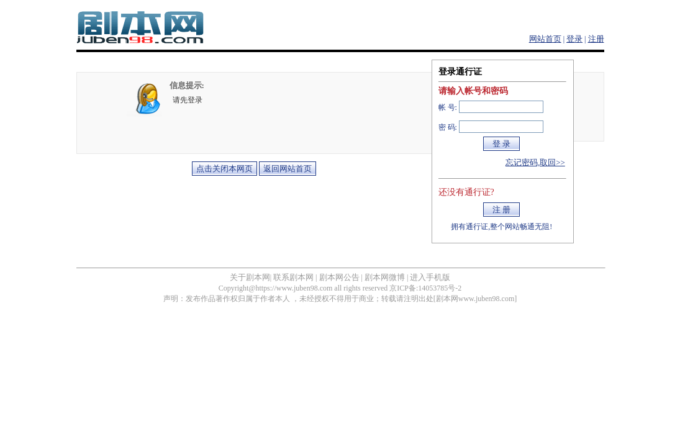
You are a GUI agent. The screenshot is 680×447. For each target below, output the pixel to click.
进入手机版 (430, 277)
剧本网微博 (385, 277)
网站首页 (545, 38)
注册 (596, 38)
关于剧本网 (250, 277)
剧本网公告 (339, 277)
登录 (574, 38)
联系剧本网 (293, 277)
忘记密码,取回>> (535, 162)
